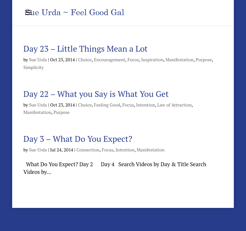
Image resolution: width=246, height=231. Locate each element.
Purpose (204, 59)
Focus (133, 59)
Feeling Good (107, 105)
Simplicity (33, 67)
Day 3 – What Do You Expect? (77, 138)
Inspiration (152, 59)
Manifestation (179, 59)
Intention (145, 105)
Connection (88, 150)
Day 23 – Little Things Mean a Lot (85, 48)
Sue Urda (38, 59)
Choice (85, 59)
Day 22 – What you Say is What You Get (96, 93)
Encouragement (109, 59)
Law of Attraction (174, 105)
